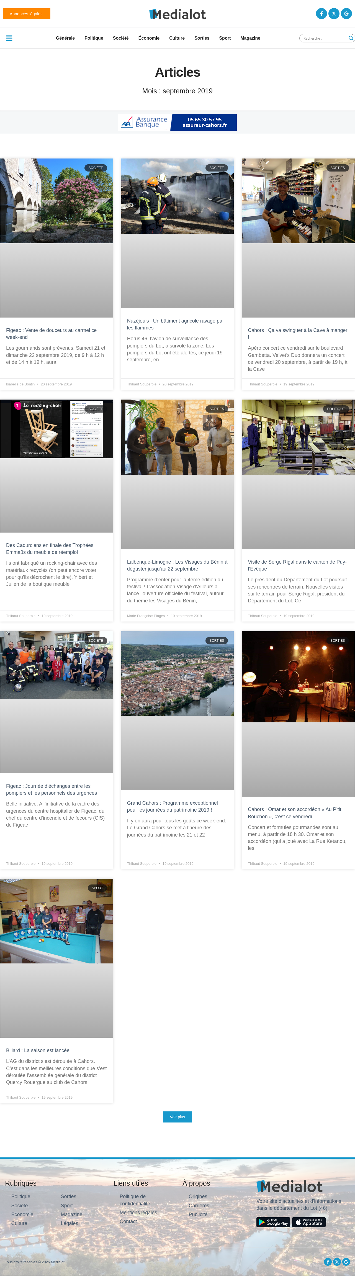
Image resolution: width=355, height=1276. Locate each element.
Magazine (250, 38)
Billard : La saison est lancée (38, 1050)
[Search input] (325, 38)
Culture (177, 38)
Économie (149, 38)
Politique (93, 38)
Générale (65, 38)
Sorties (201, 38)
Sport (225, 38)
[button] (177, 1117)
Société (121, 38)
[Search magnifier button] (351, 38)
